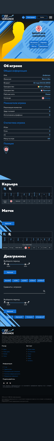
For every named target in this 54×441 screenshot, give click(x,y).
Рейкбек (5, 354)
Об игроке (34, 42)
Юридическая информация (11, 376)
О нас (5, 367)
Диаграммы (43, 46)
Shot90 (7, 280)
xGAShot (41, 280)
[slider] (25, 264)
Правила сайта (8, 369)
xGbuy (29, 358)
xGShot (32, 280)
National (8, 223)
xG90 (16, 280)
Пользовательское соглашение (12, 371)
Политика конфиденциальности (12, 374)
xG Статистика (31, 351)
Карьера (44, 42)
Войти (42, 17)
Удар (8, 317)
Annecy (46, 98)
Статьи (5, 356)
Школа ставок (31, 349)
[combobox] (24, 292)
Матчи (34, 46)
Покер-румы (6, 351)
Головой (29, 317)
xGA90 (24, 280)
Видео (29, 356)
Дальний (19, 317)
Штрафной (40, 317)
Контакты (30, 360)
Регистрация (31, 17)
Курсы (4, 349)
